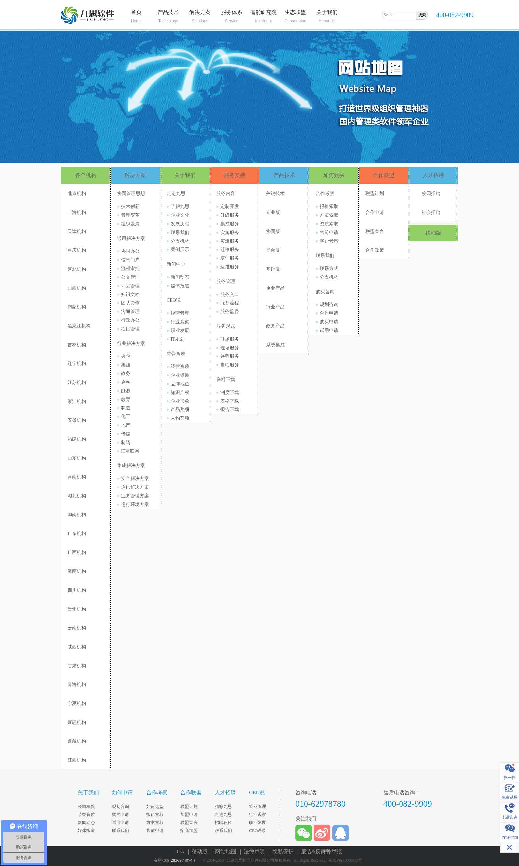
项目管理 (130, 328)
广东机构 (77, 533)
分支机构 (180, 241)
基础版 (273, 269)
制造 (125, 408)
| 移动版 (199, 851)
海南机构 (77, 571)
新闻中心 (176, 264)
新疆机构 (77, 722)
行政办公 (130, 320)
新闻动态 (180, 277)
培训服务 (229, 258)
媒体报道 (180, 285)
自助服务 (229, 364)
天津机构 (77, 231)
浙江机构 (77, 401)
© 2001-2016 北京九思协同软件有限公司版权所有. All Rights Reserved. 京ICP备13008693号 (284, 860)
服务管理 (225, 281)
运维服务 (229, 266)
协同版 (273, 231)
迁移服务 (229, 249)
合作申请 (329, 313)
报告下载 (229, 409)
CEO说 (174, 300)
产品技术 (168, 12)
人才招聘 (433, 175)
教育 (125, 399)
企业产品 (275, 288)
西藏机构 (77, 741)
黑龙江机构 (79, 325)
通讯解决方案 (135, 487)
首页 (136, 12)
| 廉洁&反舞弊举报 (319, 851)
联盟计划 (374, 193)
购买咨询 (325, 291)
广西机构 (77, 552)
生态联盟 (295, 12)
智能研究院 (263, 12)
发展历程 (180, 223)
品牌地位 (180, 383)
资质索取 (329, 223)
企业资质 (180, 375)
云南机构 (77, 627)
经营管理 (180, 313)
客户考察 (329, 241)
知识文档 (130, 294)
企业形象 (180, 401)
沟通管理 (130, 311)
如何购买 (334, 175)
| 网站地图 (225, 851)
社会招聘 (431, 212)
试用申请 (329, 330)
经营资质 (180, 366)
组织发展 (130, 223)
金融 (125, 382)
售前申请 (329, 232)
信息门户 (130, 259)
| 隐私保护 (282, 851)
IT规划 (177, 339)
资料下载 (225, 379)
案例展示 (180, 249)
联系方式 (329, 268)
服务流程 (229, 302)
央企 (125, 356)
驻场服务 (229, 339)
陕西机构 (77, 646)
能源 (125, 390)
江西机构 (77, 760)
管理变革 (130, 215)
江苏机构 (77, 382)
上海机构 (77, 212)
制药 (125, 442)
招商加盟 (189, 830)
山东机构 (77, 458)
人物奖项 (180, 418)
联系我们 (180, 232)
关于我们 (327, 12)
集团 (125, 364)
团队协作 (130, 302)
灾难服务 (229, 241)
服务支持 (234, 175)
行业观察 (180, 321)
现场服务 (229, 347)
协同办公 (130, 251)
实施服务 (229, 232)
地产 (125, 425)
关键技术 (275, 193)
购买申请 (329, 321)
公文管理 (130, 277)
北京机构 (77, 193)
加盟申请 (189, 814)
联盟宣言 (374, 231)
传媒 (125, 433)
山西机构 (77, 288)
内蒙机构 (77, 306)
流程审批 (130, 268)
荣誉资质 (176, 353)
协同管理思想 (131, 193)
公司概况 (86, 806)
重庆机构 (77, 250)
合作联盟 (383, 175)
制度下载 (229, 392)
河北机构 (77, 269)
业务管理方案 (135, 495)
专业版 (273, 212)
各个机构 (85, 175)
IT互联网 (130, 451)
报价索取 (329, 206)
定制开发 (229, 206)
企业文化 (180, 215)
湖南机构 (77, 514)
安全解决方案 (135, 478)
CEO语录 (257, 830)
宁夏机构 (77, 703)
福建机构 (77, 439)
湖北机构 (77, 495)
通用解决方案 (131, 238)
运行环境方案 (135, 504)
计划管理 (130, 285)
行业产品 (275, 306)
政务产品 (275, 325)
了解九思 (180, 206)
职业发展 (180, 330)
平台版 (273, 250)
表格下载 (229, 401)
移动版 (433, 233)
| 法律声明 (253, 851)
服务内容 (225, 193)
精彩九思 (223, 806)
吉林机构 (77, 344)
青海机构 (77, 684)
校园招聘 (431, 193)
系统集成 (275, 344)
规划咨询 (329, 304)
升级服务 (229, 215)
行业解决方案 (131, 343)
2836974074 (181, 860)
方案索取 (329, 215)
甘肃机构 (77, 665)
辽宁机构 (77, 363)
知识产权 (180, 392)
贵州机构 (77, 609)
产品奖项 (180, 409)
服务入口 (229, 294)
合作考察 (325, 193)
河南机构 (77, 476)
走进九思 (176, 193)
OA (182, 851)
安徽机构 (77, 420)
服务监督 (229, 311)
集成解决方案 (131, 465)
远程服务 (229, 356)
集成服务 (229, 223)
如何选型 (155, 806)
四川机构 (77, 590)
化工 (125, 416)
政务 (125, 373)
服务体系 (231, 12)
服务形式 (225, 326)
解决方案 (200, 12)
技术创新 (130, 206)
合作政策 (374, 250)
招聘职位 (223, 822)
